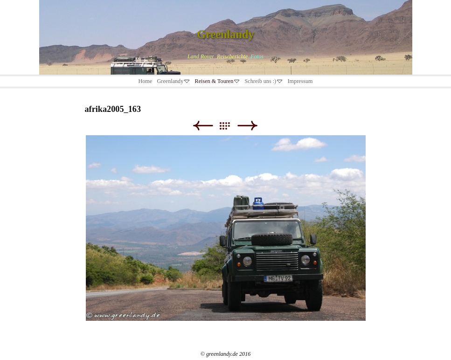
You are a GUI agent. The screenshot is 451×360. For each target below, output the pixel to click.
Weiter (247, 126)
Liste (229, 126)
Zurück (202, 126)
